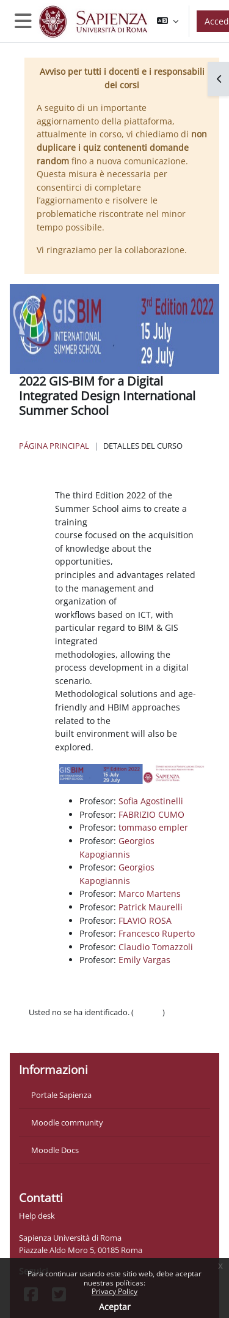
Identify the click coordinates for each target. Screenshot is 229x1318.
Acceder (148, 1012)
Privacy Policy (114, 1291)
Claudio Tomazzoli (155, 947)
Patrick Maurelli (150, 907)
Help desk (37, 1215)
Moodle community (67, 1122)
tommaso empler (153, 827)
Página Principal (54, 445)
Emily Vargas (144, 960)
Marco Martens (149, 893)
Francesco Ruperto (156, 933)
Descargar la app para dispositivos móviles (105, 1036)
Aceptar (115, 1306)
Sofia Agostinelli (150, 801)
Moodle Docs (55, 1150)
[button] (167, 21)
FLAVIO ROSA (145, 920)
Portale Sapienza (61, 1094)
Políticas (44, 1024)
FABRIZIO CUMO (151, 814)
